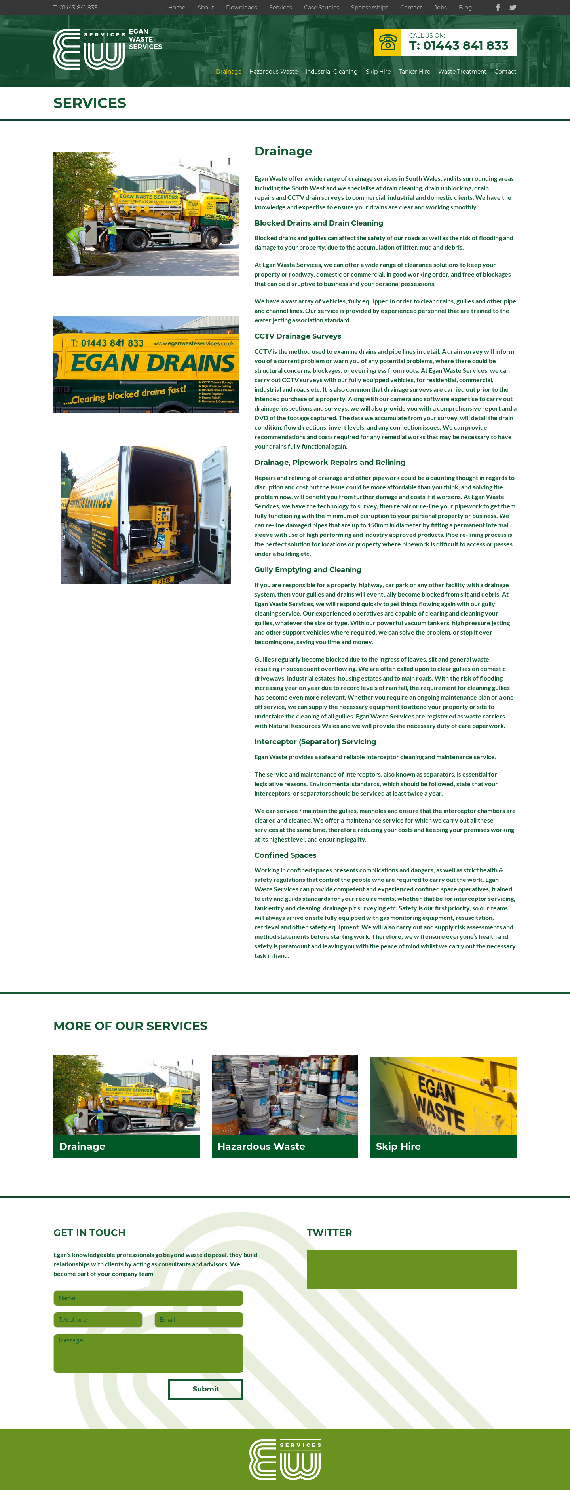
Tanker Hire (414, 71)
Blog (465, 7)
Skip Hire (378, 71)
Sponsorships (369, 7)
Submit (206, 1389)
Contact (411, 7)
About (205, 7)
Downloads (241, 7)
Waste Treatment (462, 71)
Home (176, 7)
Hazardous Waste (273, 71)
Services (280, 7)
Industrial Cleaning (332, 71)
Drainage (228, 71)
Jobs (440, 7)
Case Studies (321, 7)
